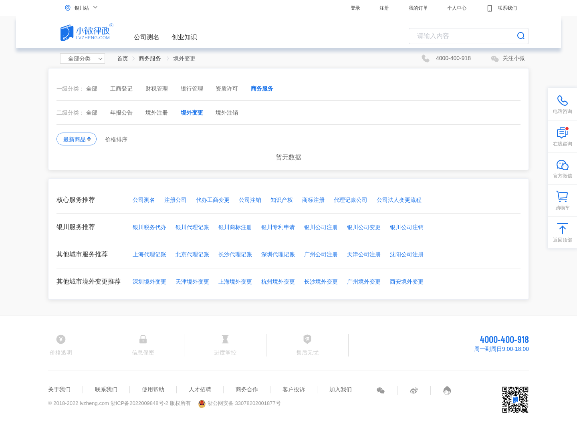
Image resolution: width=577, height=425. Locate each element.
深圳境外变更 (149, 281)
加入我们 (340, 389)
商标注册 (313, 200)
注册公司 (175, 200)
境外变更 (193, 112)
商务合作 (247, 389)
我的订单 (418, 8)
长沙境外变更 (321, 281)
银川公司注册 (321, 227)
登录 (355, 8)
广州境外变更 (364, 281)
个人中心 (456, 8)
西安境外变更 (407, 281)
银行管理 (193, 88)
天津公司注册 (364, 254)
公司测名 (146, 37)
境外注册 (157, 112)
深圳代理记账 (278, 254)
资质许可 (228, 88)
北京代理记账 (192, 254)
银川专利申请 (278, 227)
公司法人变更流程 (399, 200)
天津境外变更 (192, 281)
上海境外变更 (235, 281)
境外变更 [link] (184, 58)
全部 (91, 88)
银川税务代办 (149, 227)
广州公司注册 (321, 254)
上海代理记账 (149, 254)
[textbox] (469, 36)
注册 (384, 8)
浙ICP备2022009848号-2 (140, 403)
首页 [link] (122, 58)
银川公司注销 (407, 227)
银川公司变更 (364, 227)
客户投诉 (293, 389)
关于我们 (59, 389)
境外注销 (227, 112)
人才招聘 (200, 389)
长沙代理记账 (235, 254)
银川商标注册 (235, 227)
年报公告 (122, 112)
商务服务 (262, 88)
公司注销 (250, 200)
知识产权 (281, 200)
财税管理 (157, 88)
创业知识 (184, 37)
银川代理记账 (192, 227)
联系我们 (501, 8)
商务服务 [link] (151, 58)
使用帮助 (153, 389)
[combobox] (469, 36)
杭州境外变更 (278, 281)
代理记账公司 (350, 200)
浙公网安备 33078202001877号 (239, 403)
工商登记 (122, 88)
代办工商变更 (213, 200)
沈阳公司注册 (407, 254)
